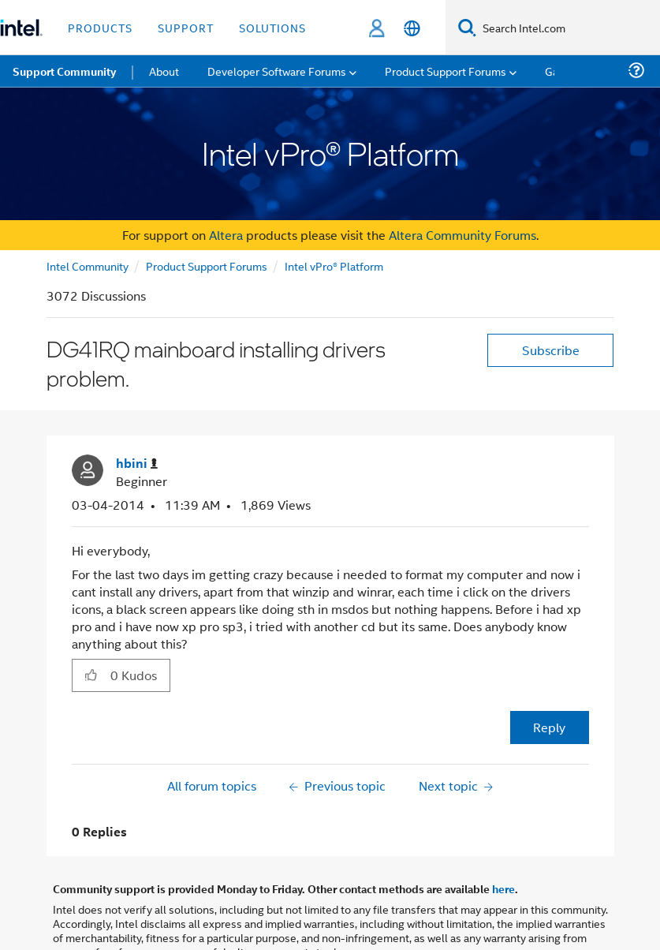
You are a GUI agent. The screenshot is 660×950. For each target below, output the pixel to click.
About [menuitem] (164, 70)
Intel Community (88, 265)
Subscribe (551, 350)
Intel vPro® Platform (334, 265)
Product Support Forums (206, 265)
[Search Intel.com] (568, 28)
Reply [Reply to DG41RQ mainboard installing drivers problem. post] (549, 727)
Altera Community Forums (462, 235)
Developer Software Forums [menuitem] (276, 70)
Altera (226, 235)
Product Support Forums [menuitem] (445, 70)
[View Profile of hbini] (137, 463)
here (503, 888)
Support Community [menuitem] (64, 71)
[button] (91, 675)
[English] (412, 28)
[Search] (467, 27)
